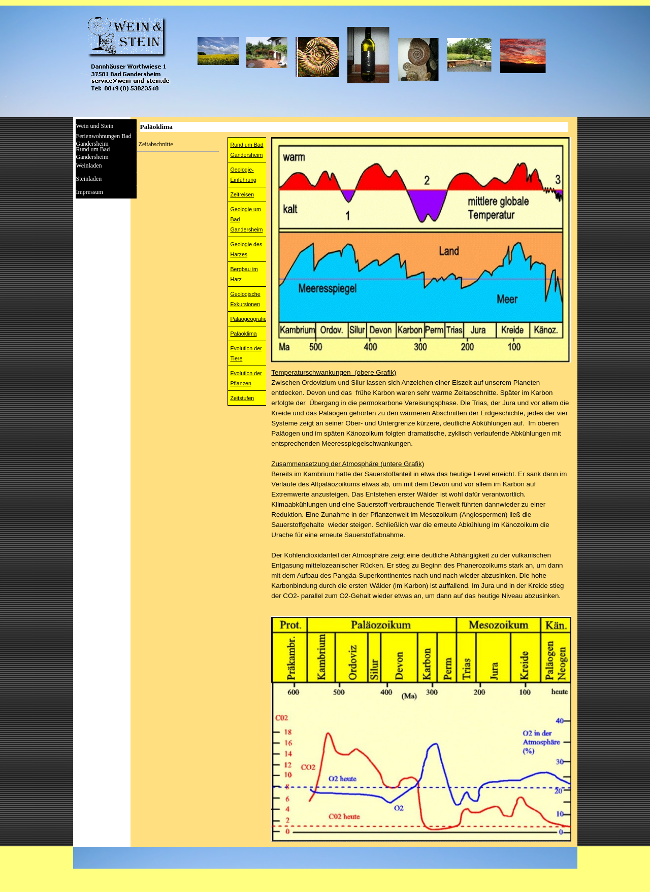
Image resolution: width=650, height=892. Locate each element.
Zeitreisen (242, 194)
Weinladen (89, 165)
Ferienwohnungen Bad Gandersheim (104, 140)
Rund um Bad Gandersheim (93, 153)
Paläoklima (243, 334)
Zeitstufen (242, 398)
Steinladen (89, 178)
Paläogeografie (248, 319)
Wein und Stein (95, 125)
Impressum (89, 191)
